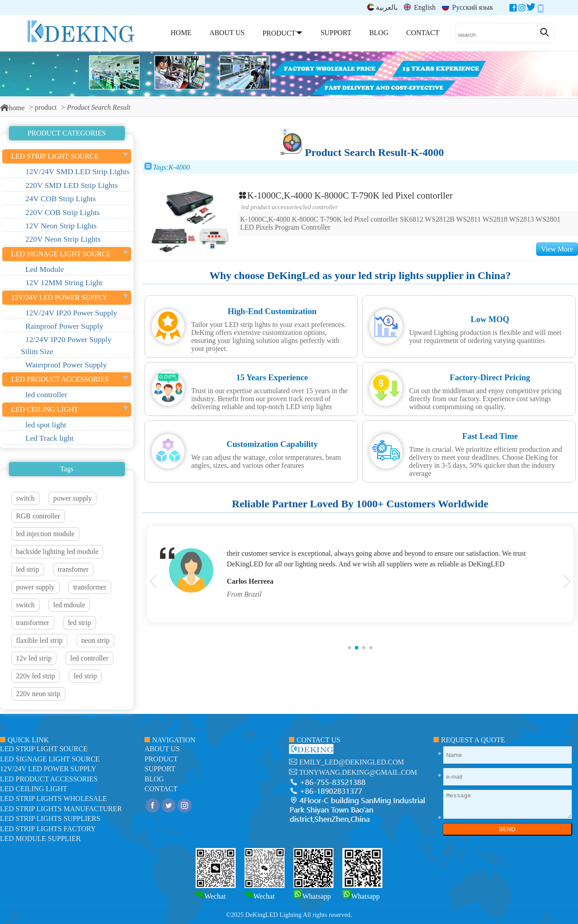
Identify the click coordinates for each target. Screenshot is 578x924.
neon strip (95, 640)
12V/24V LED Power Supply (48, 769)
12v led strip (34, 658)
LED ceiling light (33, 789)
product (46, 107)
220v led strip (35, 676)
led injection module (45, 534)
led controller (89, 658)
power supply (72, 498)
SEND (507, 829)
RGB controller (38, 516)
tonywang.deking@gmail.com (358, 772)
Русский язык (467, 7)
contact (160, 789)
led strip (27, 569)
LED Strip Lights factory (48, 828)
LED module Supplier (40, 838)
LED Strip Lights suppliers (50, 818)
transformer (90, 587)
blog (154, 779)
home (12, 108)
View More (557, 249)
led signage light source (50, 759)
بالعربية (382, 7)
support (159, 769)
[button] (349, 647)
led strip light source (44, 749)
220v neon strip (38, 693)
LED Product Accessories (271, 207)
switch (25, 498)
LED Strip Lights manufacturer (61, 808)
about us (162, 749)
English (420, 7)
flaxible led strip (39, 640)
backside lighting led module (57, 551)
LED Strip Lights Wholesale (53, 798)
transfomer (73, 569)
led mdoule (69, 605)
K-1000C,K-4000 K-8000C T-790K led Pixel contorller (345, 195)
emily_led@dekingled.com (351, 762)
